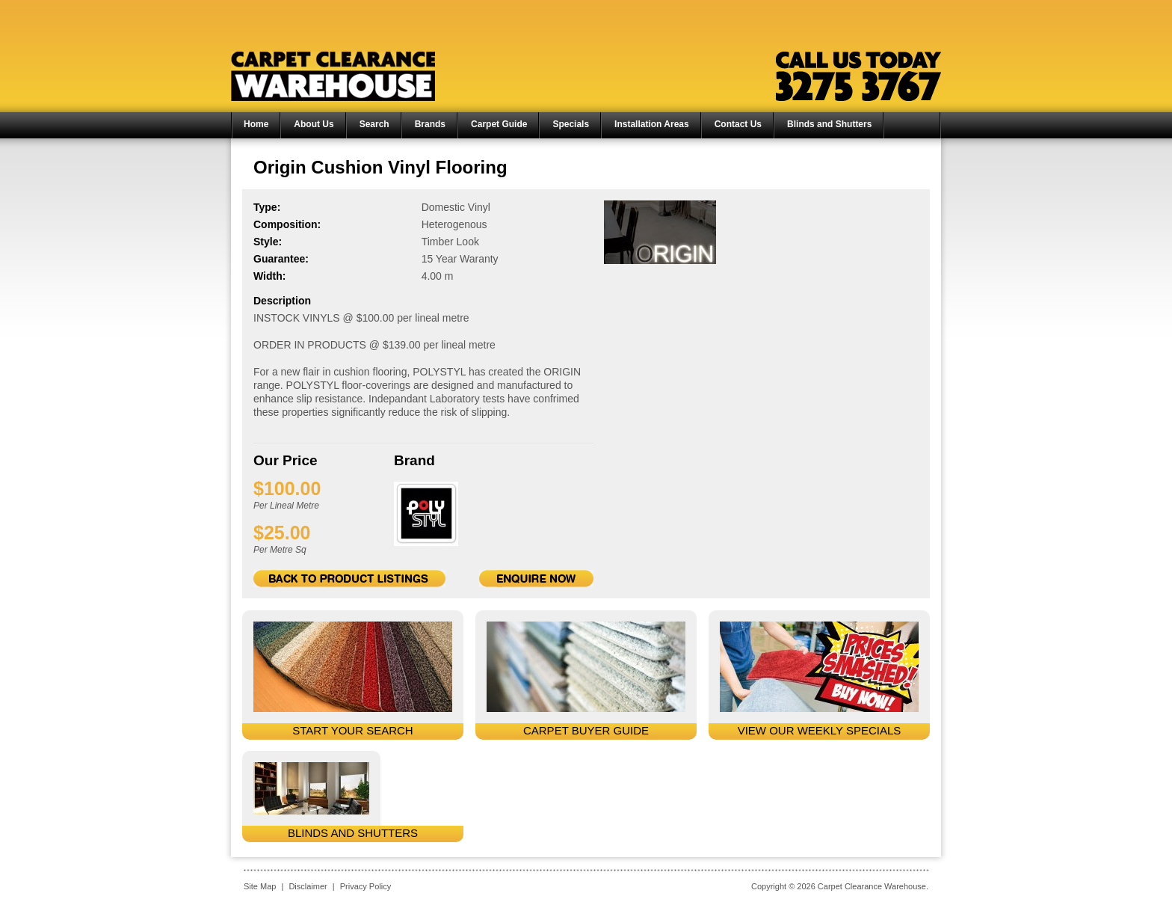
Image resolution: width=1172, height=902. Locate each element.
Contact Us (738, 124)
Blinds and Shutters (829, 124)
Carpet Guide (499, 124)
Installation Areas (651, 124)
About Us (313, 124)
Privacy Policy (365, 886)
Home (256, 124)
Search (374, 124)
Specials (570, 124)
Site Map (260, 886)
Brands (430, 124)
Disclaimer (308, 886)
